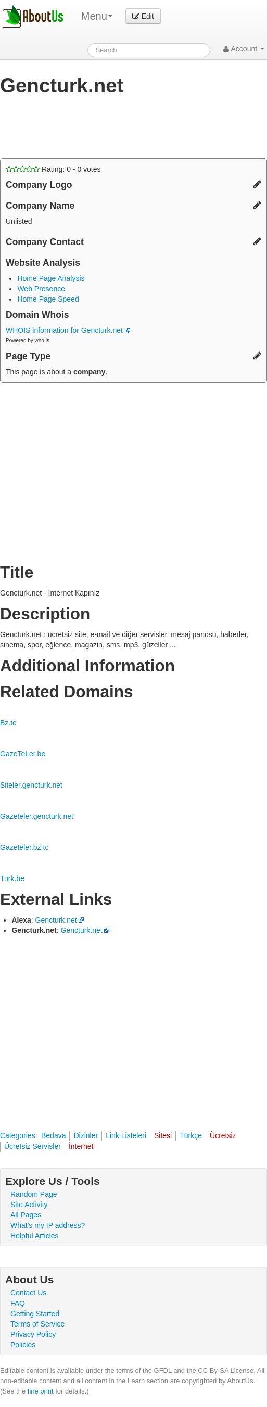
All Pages (25, 1215)
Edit (143, 16)
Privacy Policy (33, 1334)
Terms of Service (37, 1324)
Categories (17, 1135)
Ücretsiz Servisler (32, 1146)
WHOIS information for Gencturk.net (68, 330)
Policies (22, 1345)
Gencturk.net (56, 920)
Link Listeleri (126, 1135)
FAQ (17, 1303)
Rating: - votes (53, 169)
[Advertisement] (83, 130)
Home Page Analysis (50, 278)
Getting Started (34, 1313)
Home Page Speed (48, 299)
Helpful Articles (34, 1236)
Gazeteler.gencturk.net (36, 816)
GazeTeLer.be (22, 754)
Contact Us (28, 1293)
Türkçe (191, 1135)
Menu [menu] (96, 16)
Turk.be (12, 878)
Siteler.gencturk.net (31, 785)
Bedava (53, 1135)
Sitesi (163, 1135)
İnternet (81, 1146)
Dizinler (85, 1135)
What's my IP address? (47, 1225)
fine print (41, 1391)
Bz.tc (8, 723)
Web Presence (41, 289)
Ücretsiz (223, 1135)
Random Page (33, 1194)
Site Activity (29, 1204)
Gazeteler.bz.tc (24, 847)
